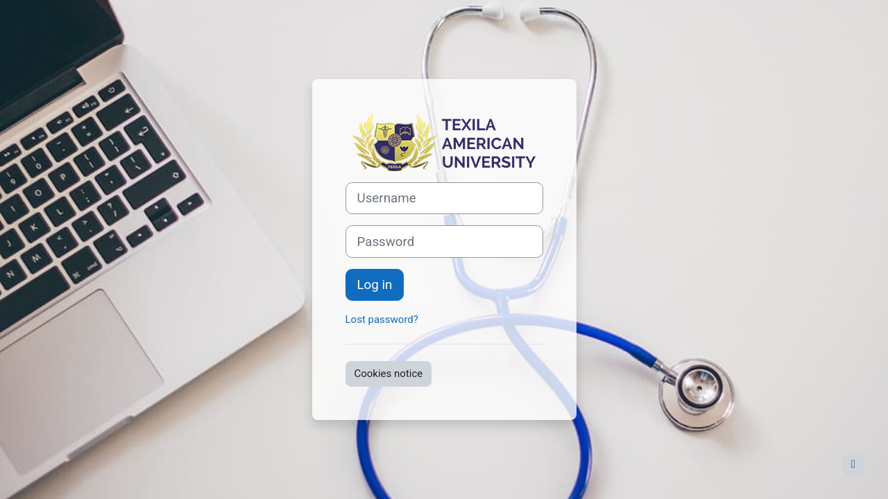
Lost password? (381, 319)
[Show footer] (853, 464)
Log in (375, 284)
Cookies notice (389, 373)
